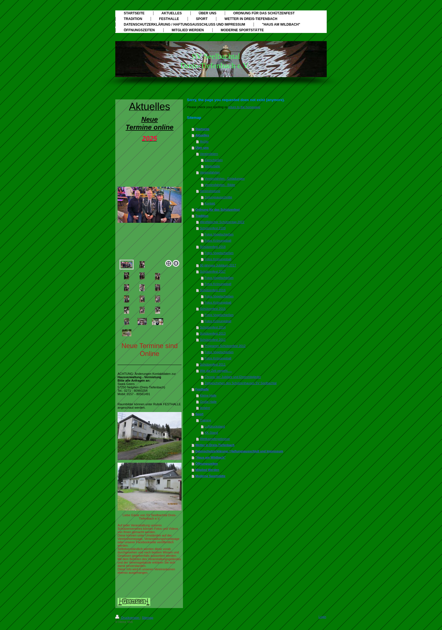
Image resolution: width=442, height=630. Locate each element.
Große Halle (208, 401)
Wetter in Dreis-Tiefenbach (215, 445)
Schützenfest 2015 (213, 308)
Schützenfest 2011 (213, 364)
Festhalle (202, 389)
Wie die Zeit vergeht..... (216, 370)
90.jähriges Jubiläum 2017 (218, 265)
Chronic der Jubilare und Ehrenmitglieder (233, 377)
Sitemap (147, 617)
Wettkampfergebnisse (215, 438)
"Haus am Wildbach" (210, 457)
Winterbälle (212, 166)
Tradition (201, 215)
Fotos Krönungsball (218, 240)
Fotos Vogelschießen (219, 234)
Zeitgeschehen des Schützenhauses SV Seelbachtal (241, 383)
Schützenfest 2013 (213, 333)
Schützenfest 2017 (213, 271)
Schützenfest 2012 (213, 339)
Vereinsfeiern (209, 153)
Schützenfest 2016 (213, 290)
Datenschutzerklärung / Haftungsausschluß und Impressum (239, 451)
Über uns (202, 147)
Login (322, 616)
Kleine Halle (208, 395)
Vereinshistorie (210, 191)
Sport (199, 414)
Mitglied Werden (207, 469)
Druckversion (127, 617)
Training (205, 420)
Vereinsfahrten (210, 172)
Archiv (204, 141)
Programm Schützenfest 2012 (225, 346)
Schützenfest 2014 (213, 327)
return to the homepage (244, 107)
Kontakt (210, 203)
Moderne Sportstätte (210, 476)
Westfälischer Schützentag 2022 (222, 222)
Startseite (202, 129)
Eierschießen (214, 160)
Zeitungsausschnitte (218, 197)
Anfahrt (205, 407)
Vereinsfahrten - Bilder (220, 184)
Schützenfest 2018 (213, 246)
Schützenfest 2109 (213, 228)
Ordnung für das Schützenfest (217, 209)
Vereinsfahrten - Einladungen (225, 178)
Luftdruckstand (215, 426)
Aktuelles (202, 135)
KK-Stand (211, 432)
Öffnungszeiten (206, 463)
